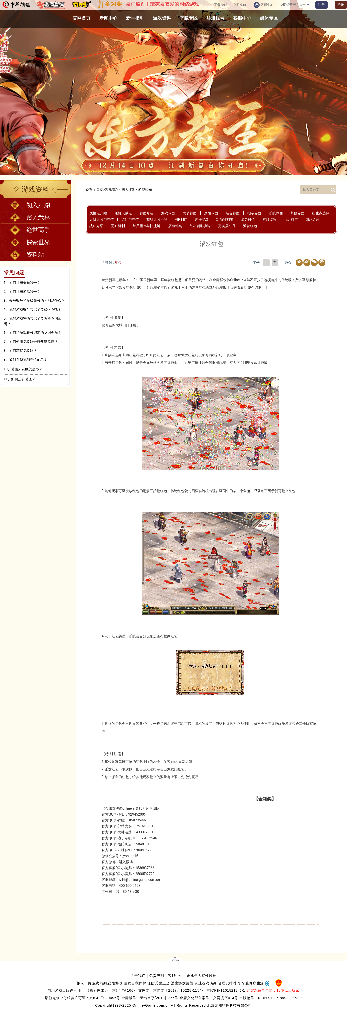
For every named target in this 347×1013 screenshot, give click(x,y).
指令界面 (254, 213)
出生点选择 (320, 213)
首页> (100, 190)
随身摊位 (248, 219)
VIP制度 (181, 219)
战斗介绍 (96, 226)
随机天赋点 (123, 213)
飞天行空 (291, 219)
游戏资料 (112, 190)
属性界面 (211, 213)
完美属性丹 (226, 226)
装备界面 (233, 213)
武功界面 (190, 213)
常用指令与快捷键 (146, 226)
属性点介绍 (98, 213)
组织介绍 (312, 219)
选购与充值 (130, 219)
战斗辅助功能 (200, 226)
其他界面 (297, 213)
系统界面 (276, 213)
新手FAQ (201, 219)
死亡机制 (118, 226)
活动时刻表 (224, 219)
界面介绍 (146, 213)
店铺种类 (175, 226)
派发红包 (250, 226)
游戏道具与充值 (101, 219)
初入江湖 (128, 190)
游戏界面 (168, 213)
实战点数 (269, 219)
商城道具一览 (156, 219)
